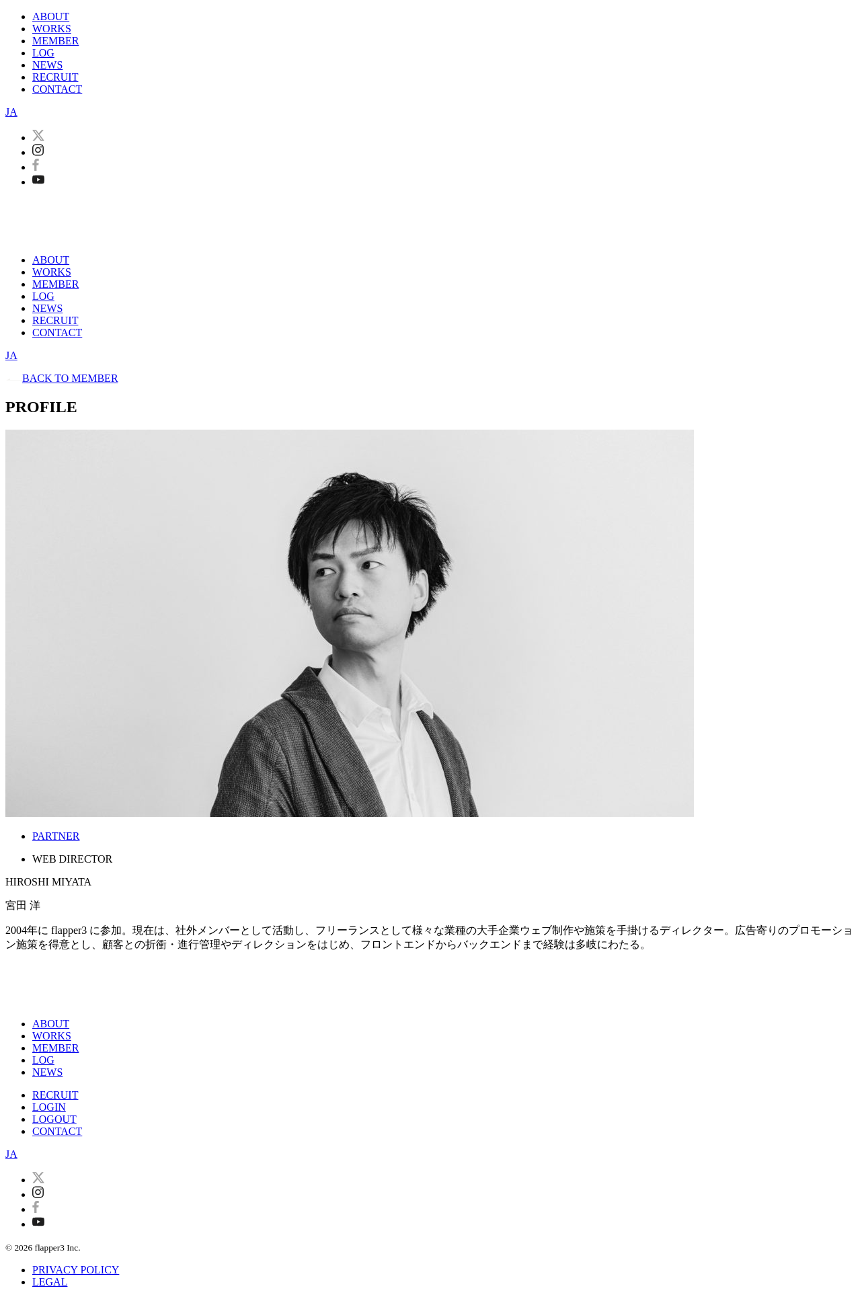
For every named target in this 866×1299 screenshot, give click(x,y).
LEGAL (49, 1282)
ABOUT (50, 16)
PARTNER (55, 836)
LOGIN (49, 1107)
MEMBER (55, 40)
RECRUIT (55, 77)
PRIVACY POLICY (75, 1269)
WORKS (51, 28)
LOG (43, 52)
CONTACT (57, 89)
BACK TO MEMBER (61, 378)
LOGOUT (54, 1119)
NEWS (47, 65)
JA (11, 112)
